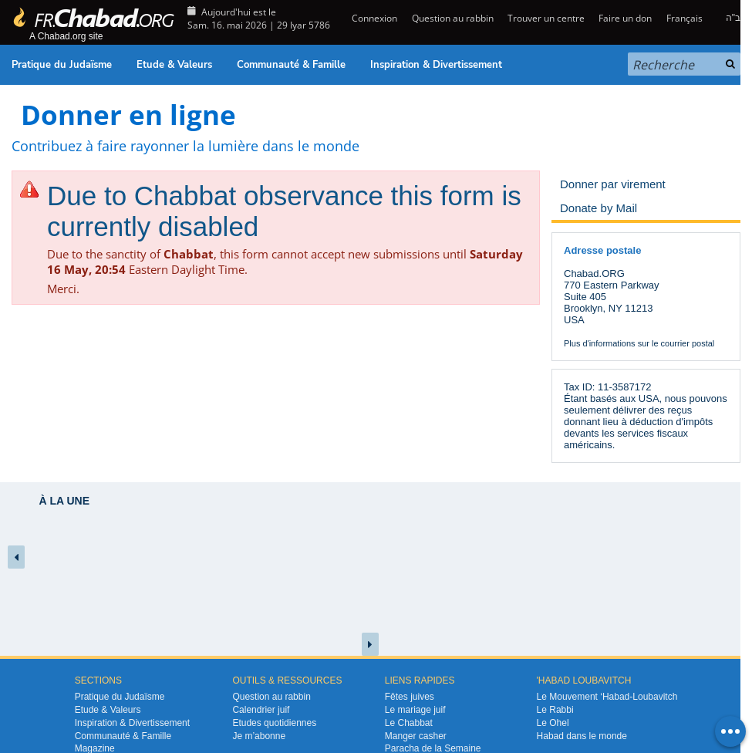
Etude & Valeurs (174, 65)
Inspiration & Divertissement (436, 65)
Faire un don (625, 18)
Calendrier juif (260, 709)
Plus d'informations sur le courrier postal (639, 343)
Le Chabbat (409, 723)
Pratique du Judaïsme (62, 65)
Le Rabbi (555, 709)
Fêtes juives (409, 696)
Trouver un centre (546, 18)
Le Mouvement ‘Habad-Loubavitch (607, 696)
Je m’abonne (258, 736)
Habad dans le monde (582, 736)
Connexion (373, 18)
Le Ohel (553, 723)
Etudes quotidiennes (274, 723)
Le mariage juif (415, 709)
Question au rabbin (453, 18)
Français (684, 18)
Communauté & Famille (291, 65)
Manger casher (416, 736)
